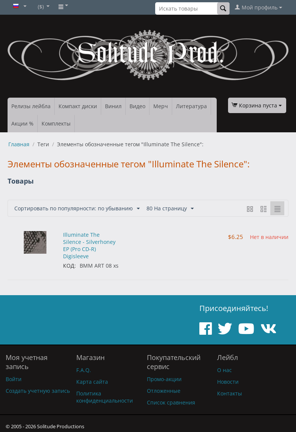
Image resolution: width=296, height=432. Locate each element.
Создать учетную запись (38, 390)
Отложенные (163, 390)
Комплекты (56, 123)
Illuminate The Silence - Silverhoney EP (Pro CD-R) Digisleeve (89, 245)
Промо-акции (164, 379)
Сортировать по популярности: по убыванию (77, 209)
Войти (14, 379)
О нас (224, 370)
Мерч (160, 106)
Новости (228, 381)
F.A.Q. (83, 370)
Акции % (22, 123)
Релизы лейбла (31, 106)
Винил (113, 106)
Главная (18, 144)
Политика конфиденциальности (104, 397)
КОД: (69, 265)
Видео (137, 106)
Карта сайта (92, 381)
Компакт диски (78, 106)
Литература (191, 106)
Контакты (229, 393)
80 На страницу (170, 209)
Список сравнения (171, 402)
